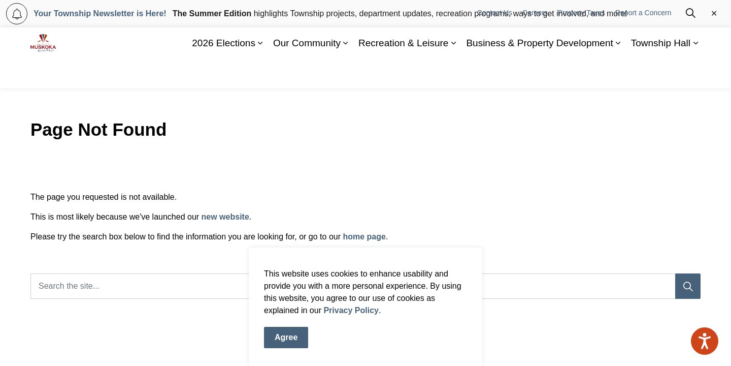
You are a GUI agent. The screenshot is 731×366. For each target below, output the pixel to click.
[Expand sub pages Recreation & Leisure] (453, 73)
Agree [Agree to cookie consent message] (286, 339)
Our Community (307, 73)
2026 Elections (223, 73)
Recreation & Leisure (403, 73)
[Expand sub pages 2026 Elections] (260, 73)
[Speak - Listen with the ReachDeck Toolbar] (704, 341)
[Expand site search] (690, 42)
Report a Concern (643, 43)
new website (225, 216)
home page (364, 236)
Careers (535, 43)
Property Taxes (581, 43)
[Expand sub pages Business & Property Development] (618, 73)
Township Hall (660, 73)
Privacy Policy (351, 312)
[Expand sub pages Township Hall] (695, 73)
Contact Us (494, 43)
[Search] (688, 286)
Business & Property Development (539, 73)
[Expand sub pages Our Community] (346, 73)
